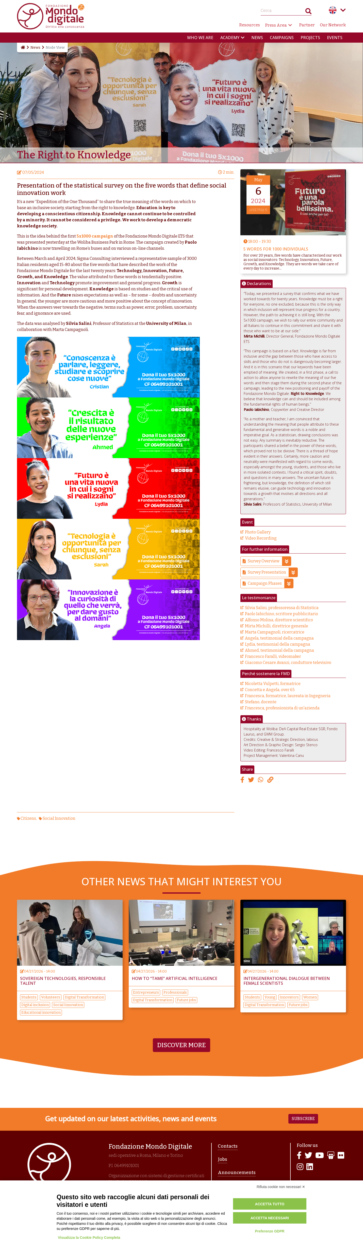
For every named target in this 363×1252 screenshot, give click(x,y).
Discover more (181, 1045)
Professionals (175, 992)
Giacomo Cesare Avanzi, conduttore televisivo (288, 662)
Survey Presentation (273, 572)
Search (308, 12)
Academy (229, 37)
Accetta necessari (270, 1218)
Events (334, 37)
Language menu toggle (343, 10)
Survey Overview (269, 561)
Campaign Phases (270, 583)
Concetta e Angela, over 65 (270, 689)
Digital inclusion (35, 1005)
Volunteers (50, 997)
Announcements (237, 1172)
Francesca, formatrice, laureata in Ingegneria (288, 695)
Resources (249, 25)
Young (270, 997)
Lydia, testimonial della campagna (277, 644)
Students (29, 997)
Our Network (333, 25)
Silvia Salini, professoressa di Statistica (282, 607)
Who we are (200, 37)
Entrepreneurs (146, 992)
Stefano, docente (260, 701)
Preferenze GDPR (269, 1231)
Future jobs (186, 1000)
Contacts (228, 1146)
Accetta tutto (270, 1204)
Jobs (222, 1159)
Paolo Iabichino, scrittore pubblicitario (281, 613)
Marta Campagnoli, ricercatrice (274, 632)
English (333, 10)
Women (310, 997)
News (257, 37)
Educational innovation (41, 1012)
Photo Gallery (258, 532)
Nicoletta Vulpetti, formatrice (273, 683)
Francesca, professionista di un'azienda (282, 708)
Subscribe (303, 1118)
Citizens (28, 818)
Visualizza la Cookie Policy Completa (89, 1238)
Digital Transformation (84, 997)
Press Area (276, 25)
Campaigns (282, 37)
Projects (310, 37)
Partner (307, 25)
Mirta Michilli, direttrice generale (276, 626)
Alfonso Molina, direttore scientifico (279, 619)
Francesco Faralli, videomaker (273, 656)
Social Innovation (59, 818)
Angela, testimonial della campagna (279, 638)
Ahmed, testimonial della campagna (279, 650)
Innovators (289, 997)
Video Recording (261, 538)
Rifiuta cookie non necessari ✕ (281, 1187)
